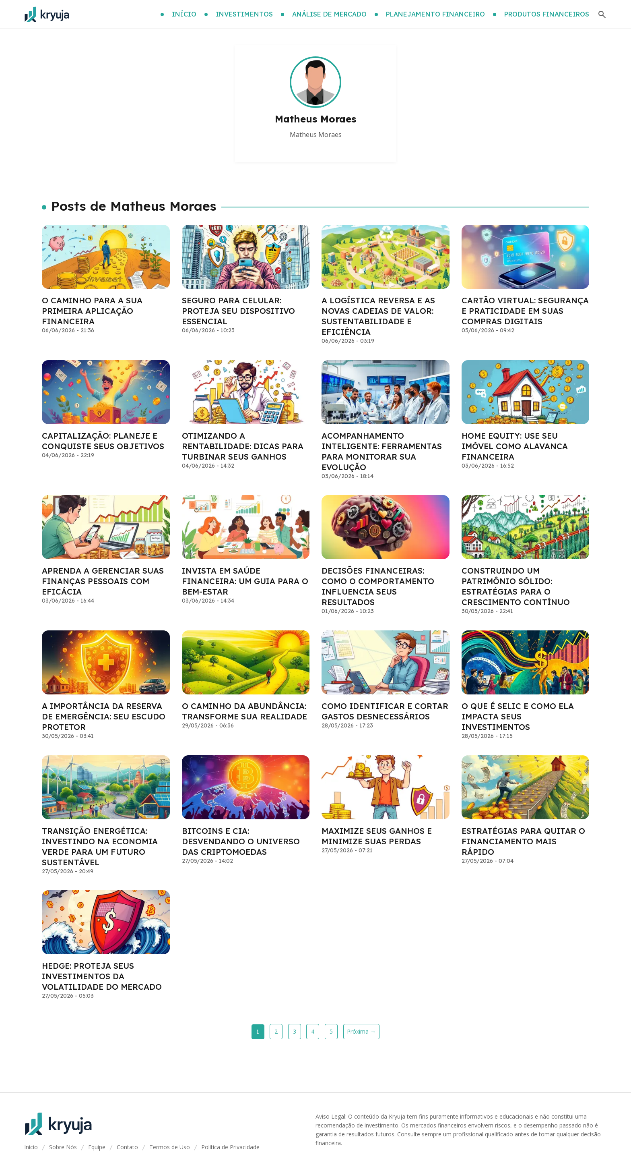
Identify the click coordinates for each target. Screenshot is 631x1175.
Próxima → (361, 1031)
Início (31, 1147)
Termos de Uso (169, 1147)
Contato (127, 1147)
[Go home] (47, 14)
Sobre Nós (63, 1147)
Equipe (96, 1147)
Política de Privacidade (230, 1147)
